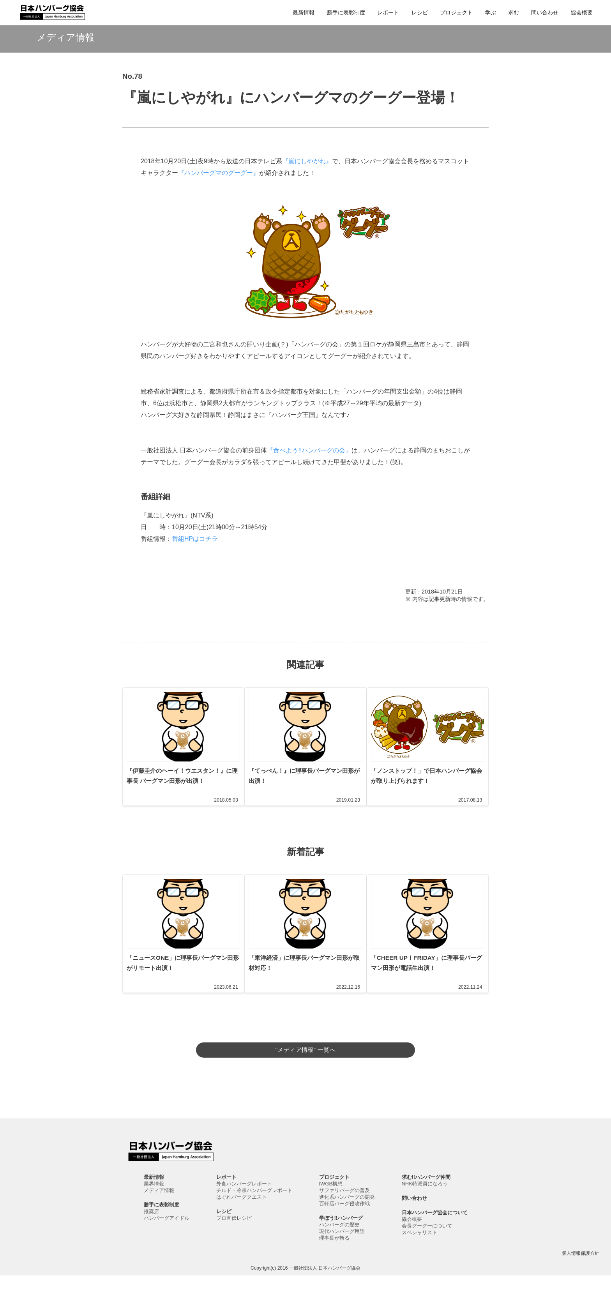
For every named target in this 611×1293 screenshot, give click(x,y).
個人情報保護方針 (580, 1271)
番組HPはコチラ (195, 538)
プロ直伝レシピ (234, 1235)
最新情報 (303, 12)
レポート (388, 12)
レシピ (419, 12)
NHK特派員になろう (425, 1201)
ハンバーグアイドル (166, 1235)
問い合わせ (544, 12)
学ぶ (490, 12)
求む (513, 12)
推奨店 (151, 1229)
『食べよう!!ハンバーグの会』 (309, 450)
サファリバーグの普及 (344, 1208)
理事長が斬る (334, 1255)
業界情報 (154, 1201)
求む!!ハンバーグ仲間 (426, 1195)
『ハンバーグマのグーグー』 (218, 173)
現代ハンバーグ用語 (342, 1249)
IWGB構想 (331, 1201)
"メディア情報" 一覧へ (305, 1059)
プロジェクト (456, 12)
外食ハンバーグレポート (244, 1201)
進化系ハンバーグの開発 (347, 1214)
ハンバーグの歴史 (339, 1242)
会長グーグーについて (427, 1243)
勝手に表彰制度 (346, 12)
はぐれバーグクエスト (241, 1214)
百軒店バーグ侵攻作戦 (344, 1221)
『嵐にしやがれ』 (307, 161)
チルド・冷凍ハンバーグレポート (254, 1208)
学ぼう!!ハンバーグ (341, 1235)
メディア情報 (159, 1208)
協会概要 (582, 12)
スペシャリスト (419, 1250)
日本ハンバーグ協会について (435, 1230)
